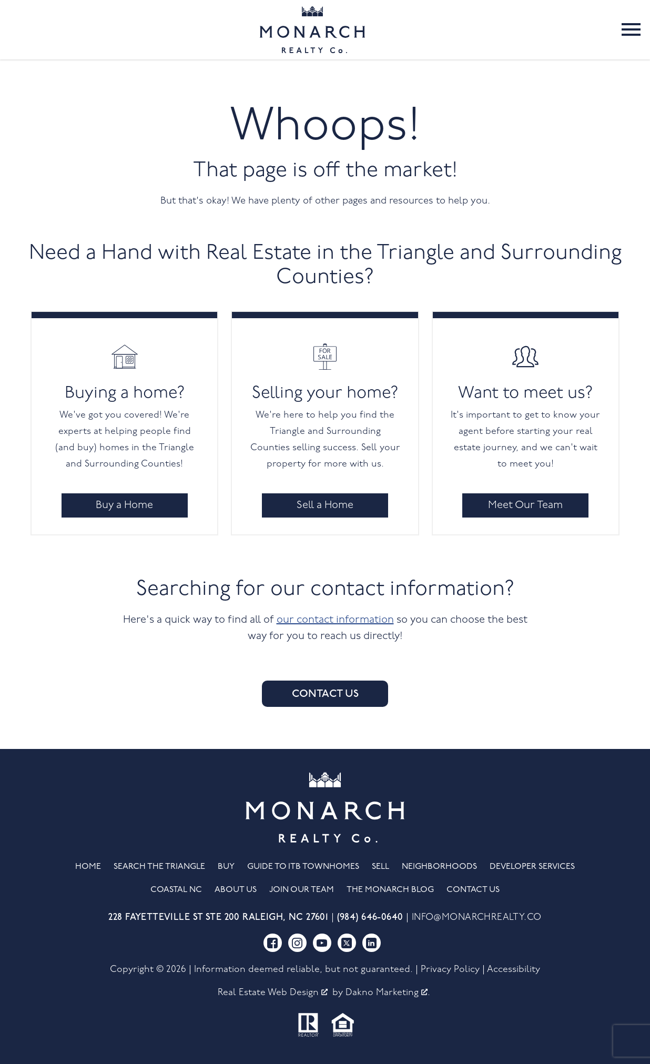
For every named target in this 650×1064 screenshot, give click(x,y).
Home (88, 867)
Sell (380, 867)
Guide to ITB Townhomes (303, 867)
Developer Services (532, 867)
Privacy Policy (450, 969)
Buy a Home (124, 505)
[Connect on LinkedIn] (371, 943)
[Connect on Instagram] (297, 943)
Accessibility (513, 969)
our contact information (335, 620)
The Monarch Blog (390, 890)
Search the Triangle (159, 867)
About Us (236, 890)
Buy (226, 867)
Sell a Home (325, 505)
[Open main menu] (631, 29)
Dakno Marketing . (388, 992)
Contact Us (325, 693)
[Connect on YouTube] (322, 943)
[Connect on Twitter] (347, 943)
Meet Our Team (525, 505)
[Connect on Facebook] (272, 943)
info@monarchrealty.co (477, 917)
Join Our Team (301, 890)
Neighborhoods (439, 867)
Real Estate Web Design (273, 992)
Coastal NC (176, 890)
